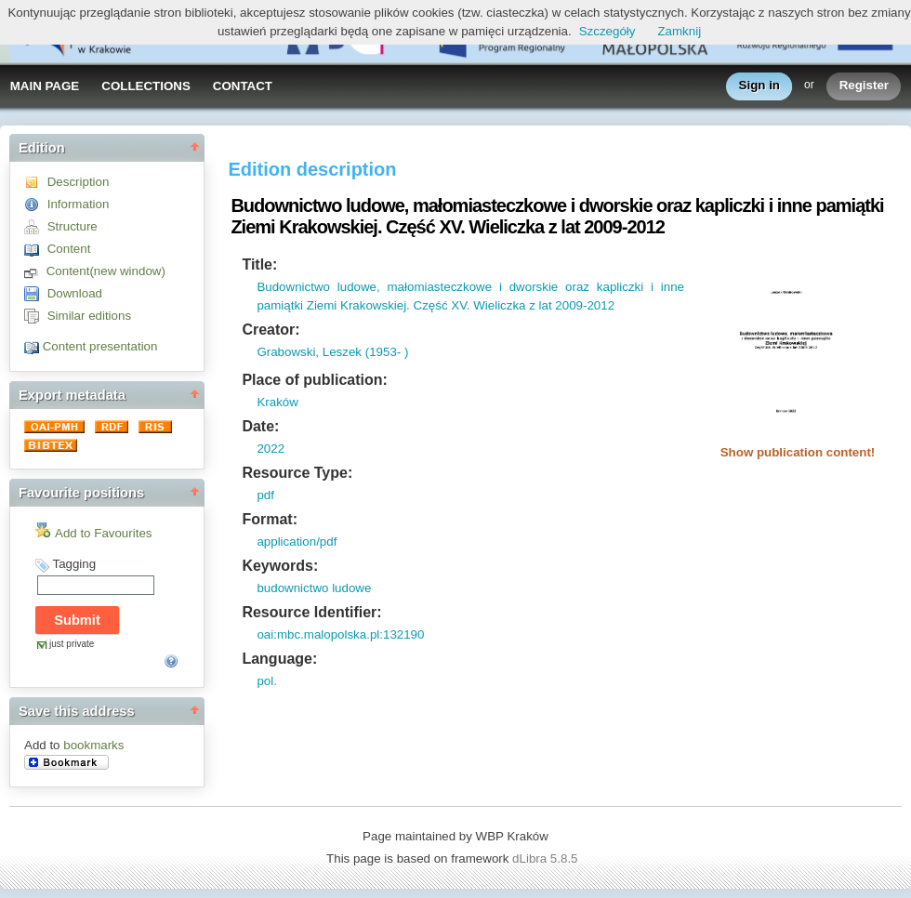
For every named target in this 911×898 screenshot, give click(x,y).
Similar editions (89, 316)
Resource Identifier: (311, 612)
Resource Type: (297, 473)
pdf (265, 495)
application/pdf (297, 541)
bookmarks (93, 745)
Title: (259, 264)
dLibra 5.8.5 (546, 858)
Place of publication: (314, 380)
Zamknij (679, 31)
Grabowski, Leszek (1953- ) (332, 352)
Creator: (270, 329)
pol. (267, 681)
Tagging (74, 564)
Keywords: (280, 566)
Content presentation (100, 346)
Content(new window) (105, 271)
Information (78, 204)
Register (864, 86)
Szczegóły (607, 31)
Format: (269, 519)
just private (71, 644)
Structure (72, 226)
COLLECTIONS (146, 86)
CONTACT (242, 86)
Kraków (277, 402)
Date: (260, 426)
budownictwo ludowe (314, 588)
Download (74, 293)
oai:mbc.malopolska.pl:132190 (340, 634)
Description (78, 182)
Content (69, 249)
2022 (270, 449)
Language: (279, 659)
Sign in (759, 86)
